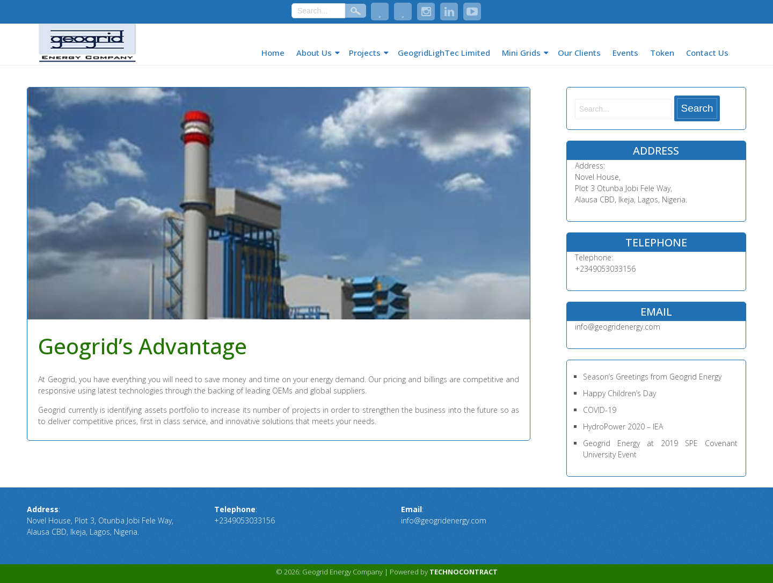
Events (625, 52)
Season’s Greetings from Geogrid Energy (652, 376)
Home (273, 52)
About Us (314, 52)
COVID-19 (599, 410)
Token (662, 52)
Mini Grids (521, 52)
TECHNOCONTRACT (463, 572)
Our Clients (579, 52)
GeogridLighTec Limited (444, 52)
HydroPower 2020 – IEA (623, 426)
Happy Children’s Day (619, 393)
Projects (365, 52)
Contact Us (707, 52)
